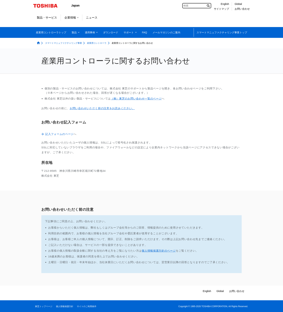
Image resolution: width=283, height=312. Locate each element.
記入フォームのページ (59, 134)
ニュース (91, 17)
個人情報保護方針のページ (159, 250)
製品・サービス (47, 17)
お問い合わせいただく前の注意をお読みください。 (102, 108)
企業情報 (71, 17)
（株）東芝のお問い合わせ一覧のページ (136, 98)
